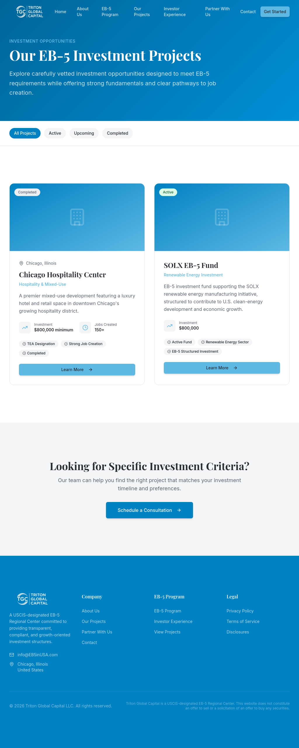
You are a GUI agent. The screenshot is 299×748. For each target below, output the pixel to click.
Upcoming (84, 133)
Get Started (275, 11)
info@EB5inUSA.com (33, 654)
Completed (117, 133)
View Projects (167, 631)
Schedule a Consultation (149, 510)
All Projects (25, 133)
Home (60, 11)
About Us (82, 11)
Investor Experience (175, 11)
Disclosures (238, 631)
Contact (248, 11)
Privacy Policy (240, 610)
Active (55, 133)
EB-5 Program (110, 11)
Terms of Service (243, 621)
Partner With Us (217, 11)
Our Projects (142, 11)
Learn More (77, 369)
